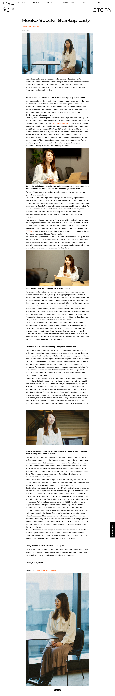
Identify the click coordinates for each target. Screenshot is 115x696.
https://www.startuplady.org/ (47, 570)
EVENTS (50, 3)
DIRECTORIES (68, 3)
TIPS (84, 3)
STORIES (21, 3)
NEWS (36, 3)
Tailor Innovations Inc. (60, 123)
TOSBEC (29, 231)
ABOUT (97, 3)
